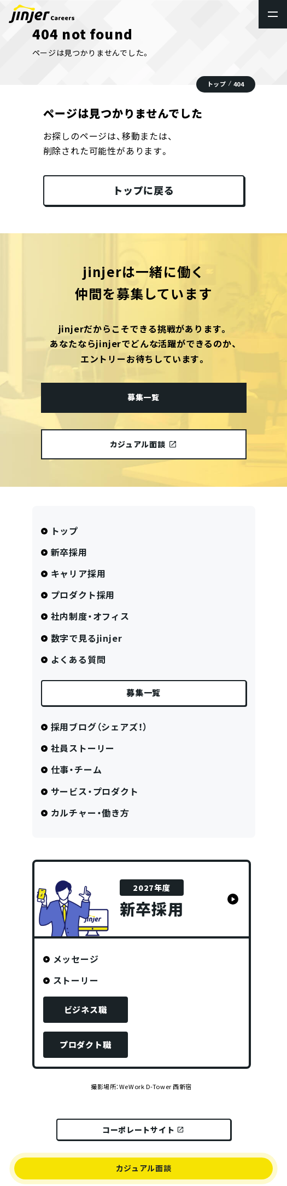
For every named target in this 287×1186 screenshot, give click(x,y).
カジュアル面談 (144, 1167)
